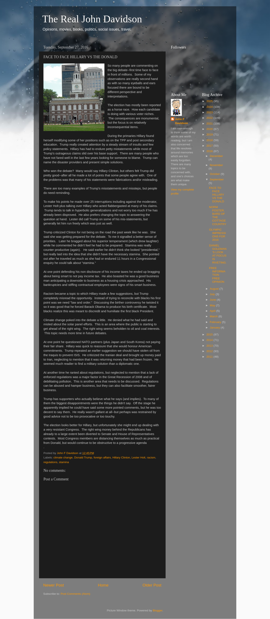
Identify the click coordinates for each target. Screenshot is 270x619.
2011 (209, 356)
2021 (209, 123)
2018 (209, 140)
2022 (209, 117)
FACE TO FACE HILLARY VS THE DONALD (216, 194)
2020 (209, 129)
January (215, 327)
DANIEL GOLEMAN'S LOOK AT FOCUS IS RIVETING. (218, 254)
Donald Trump (83, 457)
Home (103, 585)
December (216, 156)
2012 (209, 351)
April (213, 310)
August (215, 288)
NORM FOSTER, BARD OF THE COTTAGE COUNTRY (217, 215)
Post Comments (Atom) (75, 593)
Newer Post (53, 585)
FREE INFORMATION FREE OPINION (217, 274)
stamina (64, 462)
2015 (209, 334)
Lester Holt (138, 457)
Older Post (152, 585)
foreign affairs (102, 457)
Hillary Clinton (121, 457)
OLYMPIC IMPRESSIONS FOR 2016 (217, 235)
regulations (50, 462)
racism (151, 457)
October (215, 174)
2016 (209, 151)
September (217, 179)
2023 (209, 112)
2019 (209, 134)
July (213, 294)
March (214, 316)
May (213, 305)
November (216, 165)
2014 (209, 340)
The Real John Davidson (92, 18)
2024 (209, 106)
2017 (209, 145)
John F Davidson (181, 121)
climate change (63, 457)
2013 (209, 345)
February (216, 322)
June (213, 299)
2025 (209, 101)
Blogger (157, 610)
